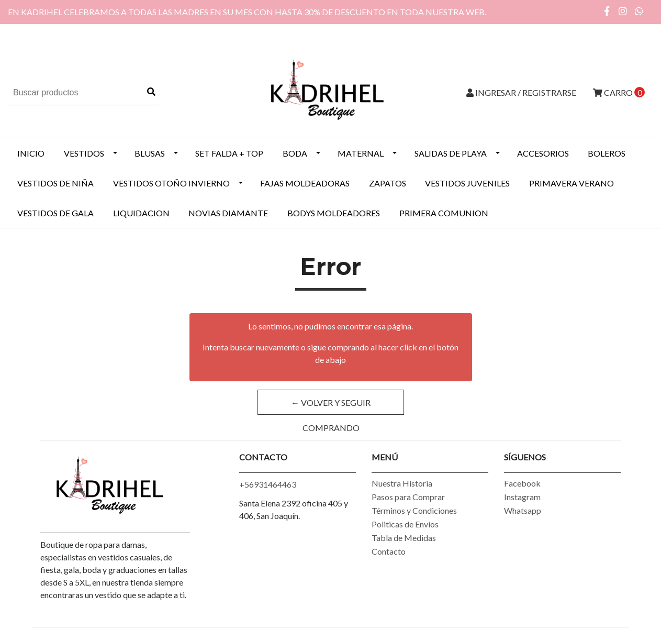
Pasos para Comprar (408, 497)
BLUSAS (150, 153)
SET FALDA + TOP (229, 153)
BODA (295, 153)
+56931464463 (267, 484)
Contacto (389, 551)
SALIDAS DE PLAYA (450, 153)
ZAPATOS (387, 183)
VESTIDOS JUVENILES (467, 183)
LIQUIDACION (141, 213)
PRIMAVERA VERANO (571, 183)
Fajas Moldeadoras (305, 183)
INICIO (30, 153)
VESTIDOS (84, 153)
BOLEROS (606, 153)
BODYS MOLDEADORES (333, 213)
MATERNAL (361, 153)
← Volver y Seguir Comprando (331, 406)
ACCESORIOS (543, 153)
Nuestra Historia (402, 483)
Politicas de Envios (405, 524)
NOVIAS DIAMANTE (228, 213)
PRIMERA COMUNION (443, 213)
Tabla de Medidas (404, 538)
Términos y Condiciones (414, 510)
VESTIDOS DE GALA (55, 213)
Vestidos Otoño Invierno (171, 183)
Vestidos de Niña (55, 183)
